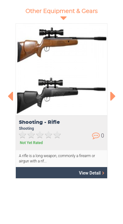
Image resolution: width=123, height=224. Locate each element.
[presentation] (10, 96)
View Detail (91, 172)
